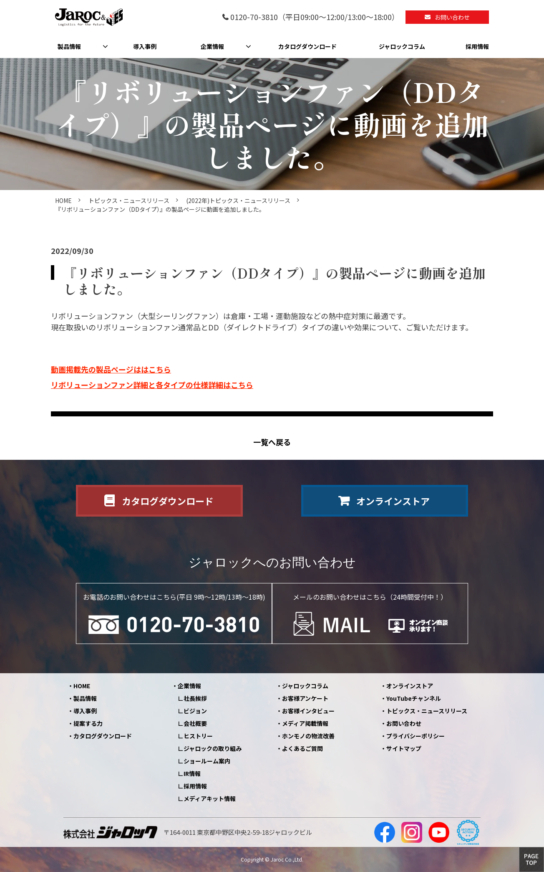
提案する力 (88, 723)
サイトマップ (403, 748)
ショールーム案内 (207, 761)
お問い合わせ (452, 17)
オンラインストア (393, 500)
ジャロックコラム (402, 46)
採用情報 (477, 46)
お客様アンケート (305, 698)
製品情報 (69, 46)
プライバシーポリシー (415, 736)
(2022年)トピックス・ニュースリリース (238, 200)
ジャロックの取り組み (213, 748)
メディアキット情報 (210, 798)
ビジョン (195, 711)
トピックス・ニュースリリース (128, 200)
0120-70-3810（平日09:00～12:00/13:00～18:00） (314, 17)
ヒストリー (198, 736)
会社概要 (195, 723)
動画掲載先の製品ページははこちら (111, 369)
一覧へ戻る (272, 442)
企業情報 (212, 46)
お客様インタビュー (308, 711)
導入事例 (144, 46)
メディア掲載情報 (305, 723)
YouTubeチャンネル (413, 698)
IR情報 (192, 773)
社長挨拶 (195, 698)
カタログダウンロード (307, 46)
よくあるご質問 (302, 748)
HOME (63, 200)
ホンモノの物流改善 (308, 736)
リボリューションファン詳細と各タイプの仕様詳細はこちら (152, 384)
